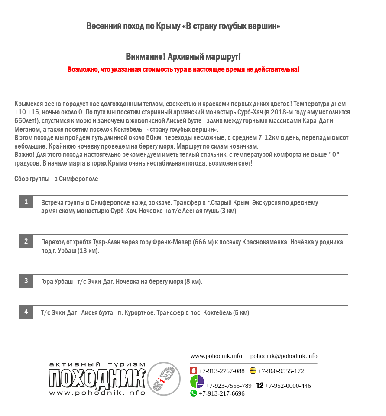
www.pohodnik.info (216, 355)
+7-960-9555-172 (280, 370)
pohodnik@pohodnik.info (284, 355)
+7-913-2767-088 (221, 370)
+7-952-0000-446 (287, 385)
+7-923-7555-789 (228, 385)
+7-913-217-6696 (221, 393)
